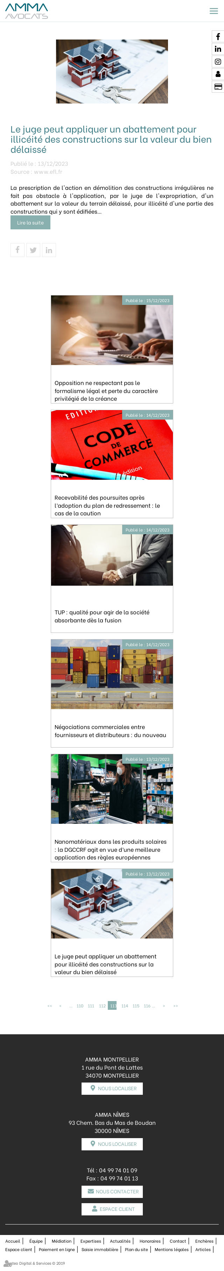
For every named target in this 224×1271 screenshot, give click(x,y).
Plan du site (136, 1249)
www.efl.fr (48, 171)
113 (113, 1005)
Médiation (61, 1241)
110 (80, 1005)
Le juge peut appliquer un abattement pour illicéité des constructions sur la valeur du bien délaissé (105, 964)
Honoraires (150, 1241)
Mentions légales (172, 1249)
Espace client (117, 1208)
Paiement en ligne (57, 1249)
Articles (203, 1249)
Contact (178, 1241)
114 (124, 1005)
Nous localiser (117, 1088)
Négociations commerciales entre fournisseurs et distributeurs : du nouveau (110, 730)
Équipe (36, 1241)
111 (91, 1005)
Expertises (90, 1241)
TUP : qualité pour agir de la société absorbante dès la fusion (102, 616)
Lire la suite (30, 222)
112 (102, 1005)
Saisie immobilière (100, 1249)
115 (136, 1005)
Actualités (120, 1241)
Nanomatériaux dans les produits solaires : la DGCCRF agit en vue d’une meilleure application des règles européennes (111, 849)
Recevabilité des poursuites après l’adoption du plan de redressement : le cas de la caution (107, 505)
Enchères (204, 1241)
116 (147, 1005)
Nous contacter (117, 1191)
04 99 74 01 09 (118, 1170)
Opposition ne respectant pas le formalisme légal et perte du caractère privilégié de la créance (106, 390)
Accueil (12, 1241)
